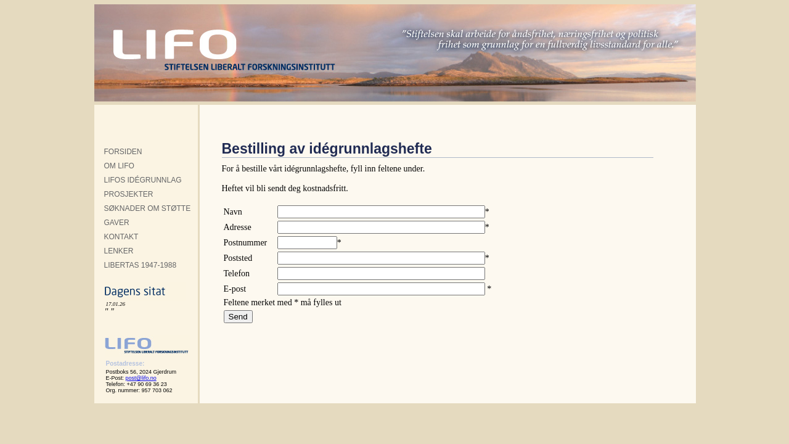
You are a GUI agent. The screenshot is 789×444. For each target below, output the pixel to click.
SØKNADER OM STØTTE (147, 208)
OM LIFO (119, 166)
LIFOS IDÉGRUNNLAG (143, 180)
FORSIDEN (123, 151)
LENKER (119, 251)
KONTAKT (121, 236)
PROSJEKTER (128, 194)
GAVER (116, 222)
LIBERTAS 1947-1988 (140, 265)
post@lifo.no (141, 378)
